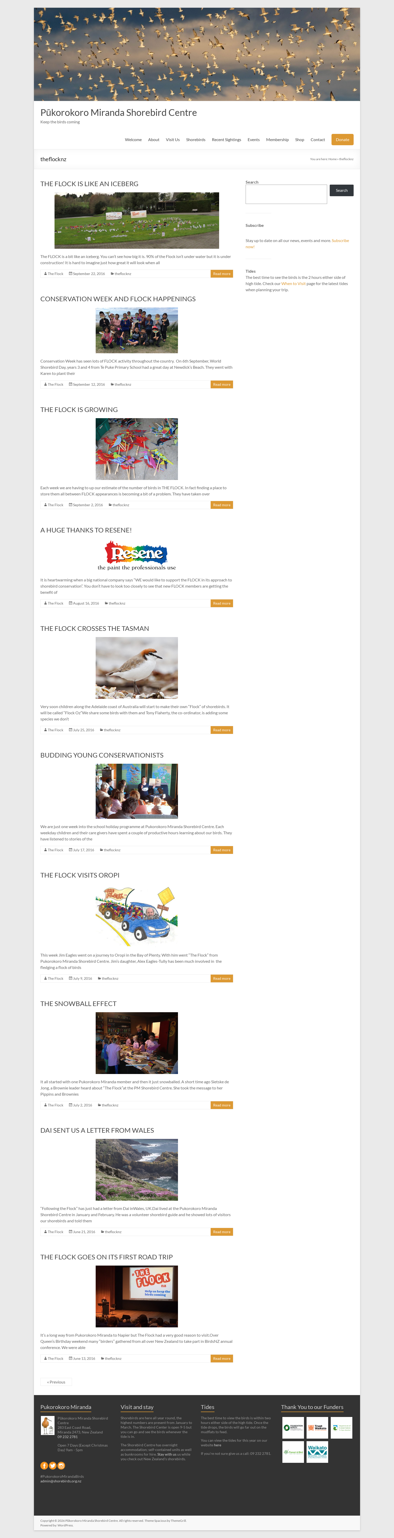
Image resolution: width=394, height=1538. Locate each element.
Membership (277, 139)
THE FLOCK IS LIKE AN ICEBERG (89, 183)
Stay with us (166, 1454)
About (153, 139)
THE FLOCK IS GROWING (79, 409)
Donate (342, 139)
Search (252, 181)
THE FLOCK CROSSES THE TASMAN (94, 628)
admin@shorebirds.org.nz (60, 1481)
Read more (221, 273)
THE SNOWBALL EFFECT (78, 1003)
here (217, 1445)
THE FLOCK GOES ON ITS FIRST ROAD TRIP (106, 1257)
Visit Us (173, 139)
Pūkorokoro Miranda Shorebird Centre (118, 112)
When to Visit (294, 283)
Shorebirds (195, 139)
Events (254, 139)
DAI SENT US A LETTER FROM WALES (97, 1130)
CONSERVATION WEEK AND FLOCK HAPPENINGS (118, 299)
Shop (299, 139)
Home (332, 159)
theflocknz (123, 273)
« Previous (56, 1381)
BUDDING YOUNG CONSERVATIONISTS (102, 755)
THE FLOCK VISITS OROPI (80, 875)
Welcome (133, 139)
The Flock (55, 273)
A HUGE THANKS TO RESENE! (86, 530)
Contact (318, 139)
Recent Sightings (226, 139)
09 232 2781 (68, 1436)
